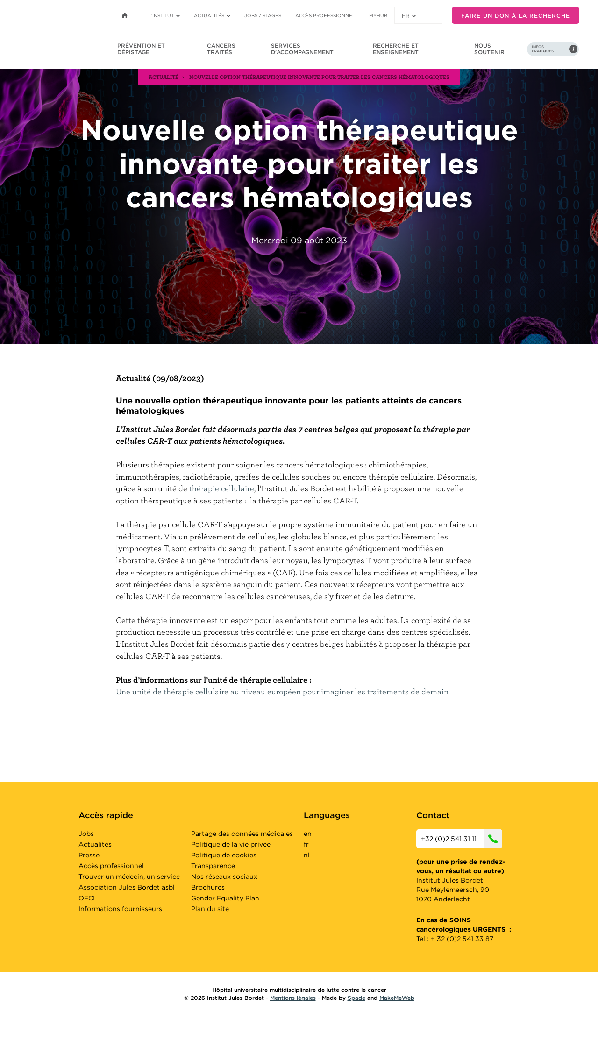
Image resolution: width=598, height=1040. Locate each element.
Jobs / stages (262, 15)
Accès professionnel (325, 15)
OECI (86, 898)
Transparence (213, 866)
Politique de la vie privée (231, 844)
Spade (356, 997)
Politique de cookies (223, 855)
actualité (163, 76)
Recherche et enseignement (396, 49)
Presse (89, 855)
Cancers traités (221, 49)
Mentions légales (293, 997)
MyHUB (378, 15)
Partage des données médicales (242, 833)
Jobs (86, 833)
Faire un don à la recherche (515, 15)
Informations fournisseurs (120, 909)
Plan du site (210, 909)
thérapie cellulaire (221, 488)
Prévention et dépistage (141, 49)
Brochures (208, 887)
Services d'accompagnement (302, 49)
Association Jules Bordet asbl (126, 887)
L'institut (164, 15)
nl (307, 855)
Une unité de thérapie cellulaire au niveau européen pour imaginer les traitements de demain (282, 691)
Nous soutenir (489, 49)
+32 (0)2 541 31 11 (461, 838)
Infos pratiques (543, 49)
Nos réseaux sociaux (224, 876)
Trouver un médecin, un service (129, 876)
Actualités (212, 15)
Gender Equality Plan (225, 898)
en (308, 833)
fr (409, 15)
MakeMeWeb (396, 997)
